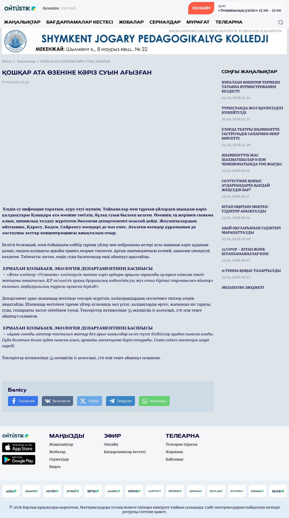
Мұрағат (198, 22)
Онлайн (111, 444)
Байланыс (175, 459)
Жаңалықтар (22, 22)
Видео (55, 466)
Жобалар (131, 22)
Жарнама (174, 452)
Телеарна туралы (181, 444)
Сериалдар (165, 22)
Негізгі (7, 61)
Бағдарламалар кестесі (79, 22)
